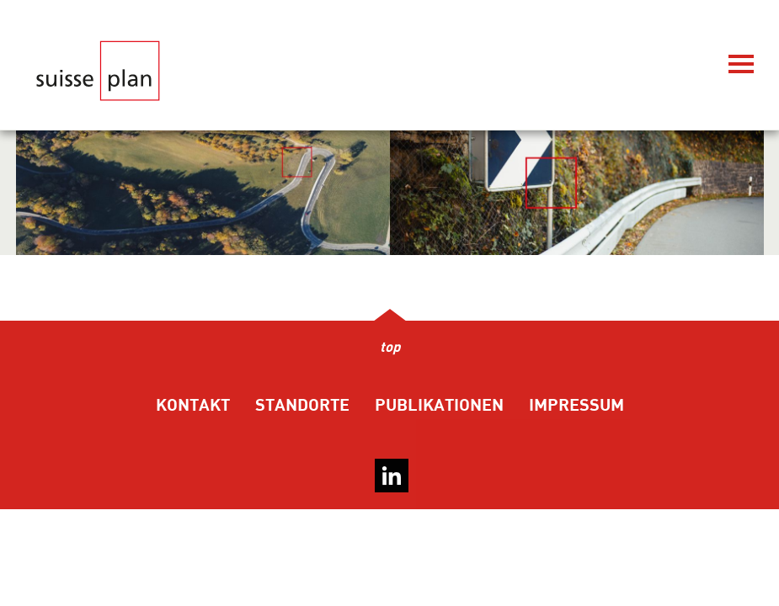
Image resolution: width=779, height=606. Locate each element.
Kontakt (193, 405)
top (390, 347)
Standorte (302, 405)
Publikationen (439, 405)
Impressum (576, 405)
